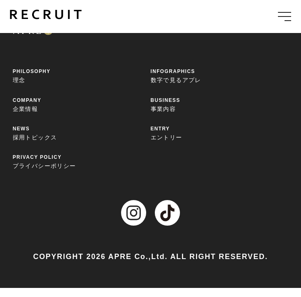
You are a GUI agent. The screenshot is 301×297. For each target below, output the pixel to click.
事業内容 (220, 104)
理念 (82, 75)
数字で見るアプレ (220, 75)
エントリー (220, 133)
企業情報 (82, 104)
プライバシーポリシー (82, 161)
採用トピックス (82, 133)
